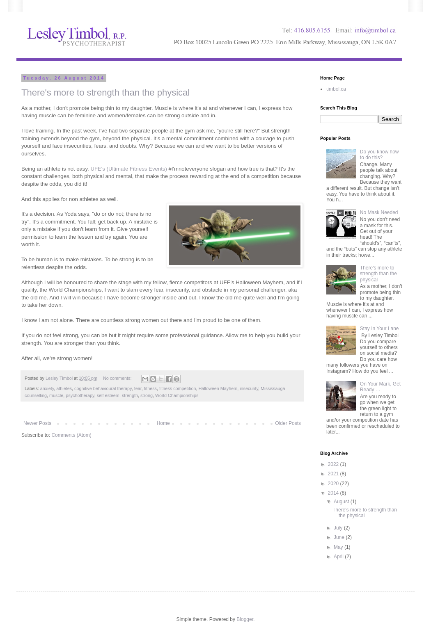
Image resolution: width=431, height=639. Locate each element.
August (342, 501)
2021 (334, 474)
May (339, 547)
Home (163, 423)
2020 (334, 483)
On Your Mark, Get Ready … (380, 387)
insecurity (249, 388)
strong (146, 395)
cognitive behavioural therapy (103, 388)
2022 (334, 464)
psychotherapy (80, 395)
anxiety (47, 388)
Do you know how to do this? (379, 154)
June (340, 537)
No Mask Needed (379, 212)
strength (130, 395)
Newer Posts (37, 423)
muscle (56, 395)
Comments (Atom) (71, 435)
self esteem (108, 395)
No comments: (118, 378)
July (339, 528)
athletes (64, 388)
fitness (150, 388)
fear (138, 388)
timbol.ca (336, 89)
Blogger (244, 619)
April (339, 556)
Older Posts (288, 423)
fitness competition (177, 388)
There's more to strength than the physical (105, 92)
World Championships (176, 395)
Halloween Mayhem (217, 388)
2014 (334, 493)
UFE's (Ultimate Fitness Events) (128, 169)
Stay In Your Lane (379, 328)
